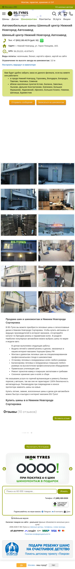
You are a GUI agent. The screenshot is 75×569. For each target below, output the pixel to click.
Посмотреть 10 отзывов (37, 446)
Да (21, 565)
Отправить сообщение (21, 102)
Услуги (57, 19)
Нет (53, 565)
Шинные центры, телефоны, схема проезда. (48, 527)
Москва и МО (9, 7)
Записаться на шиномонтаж (51, 102)
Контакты (45, 19)
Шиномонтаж (29, 19)
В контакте (58, 512)
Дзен (67, 512)
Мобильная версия (20, 518)
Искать (64, 491)
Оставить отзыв (62, 418)
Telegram (47, 512)
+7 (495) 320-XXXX (60, 498)
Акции (66, 19)
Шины (5, 19)
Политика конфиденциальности (37, 534)
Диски (15, 19)
